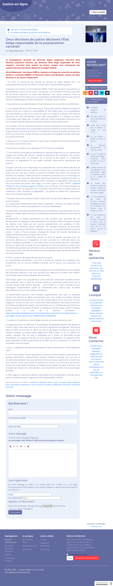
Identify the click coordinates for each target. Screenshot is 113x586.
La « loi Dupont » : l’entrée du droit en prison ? (97, 138)
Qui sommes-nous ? (28, 540)
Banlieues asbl (24, 572)
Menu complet (98, 12)
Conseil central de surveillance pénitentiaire (46, 385)
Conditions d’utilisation (45, 544)
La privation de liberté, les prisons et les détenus (30, 32)
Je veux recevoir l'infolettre (21, 509)
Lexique (8, 554)
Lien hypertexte (14, 498)
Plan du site (27, 549)
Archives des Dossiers (10, 559)
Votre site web (14, 426)
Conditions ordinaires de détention (97, 110)
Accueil (12, 29)
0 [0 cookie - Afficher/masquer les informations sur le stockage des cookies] (111, 583)
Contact (43, 539)
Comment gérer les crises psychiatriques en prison (97, 118)
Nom (10, 409)
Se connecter (38, 569)
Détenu (50, 382)
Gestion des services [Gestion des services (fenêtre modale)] (102, 583)
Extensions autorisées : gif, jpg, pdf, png (24, 506)
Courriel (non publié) (17, 418)
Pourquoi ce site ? (30, 546)
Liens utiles (45, 549)
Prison (56, 382)
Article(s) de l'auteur (95, 81)
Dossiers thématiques (29, 29)
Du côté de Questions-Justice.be (9, 548)
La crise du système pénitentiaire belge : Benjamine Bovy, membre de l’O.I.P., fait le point (97, 158)
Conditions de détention (38, 382)
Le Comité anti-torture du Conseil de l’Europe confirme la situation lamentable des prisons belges (97, 188)
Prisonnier (62, 382)
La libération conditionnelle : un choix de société (97, 147)
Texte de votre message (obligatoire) (23, 438)
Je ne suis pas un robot (77, 554)
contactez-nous (96, 526)
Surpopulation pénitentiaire (19, 385)
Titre (10, 494)
